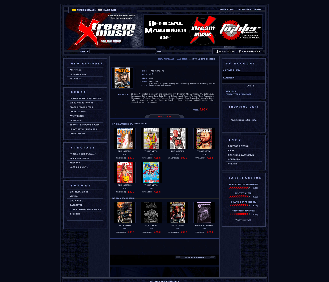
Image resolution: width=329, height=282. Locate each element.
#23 (204, 154)
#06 (124, 228)
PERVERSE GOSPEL (204, 225)
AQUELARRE (151, 225)
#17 (151, 154)
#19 (177, 154)
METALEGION (125, 225)
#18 (124, 188)
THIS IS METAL (125, 151)
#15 (151, 228)
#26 (124, 154)
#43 (151, 188)
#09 (177, 228)
